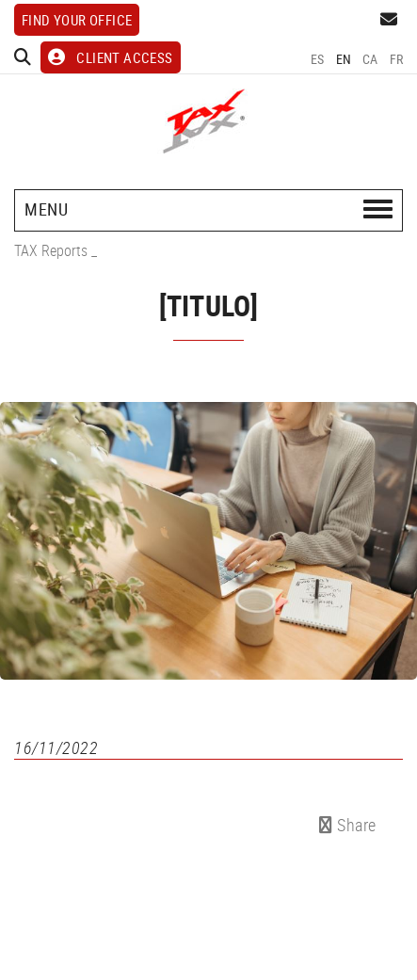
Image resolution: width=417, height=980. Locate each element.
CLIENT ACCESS (110, 57)
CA (370, 59)
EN (344, 59)
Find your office (77, 19)
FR (397, 59)
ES (318, 59)
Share (348, 824)
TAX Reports (51, 250)
